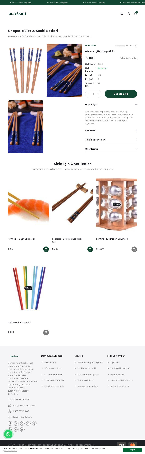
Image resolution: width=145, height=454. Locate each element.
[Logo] (17, 13)
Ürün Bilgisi (91, 104)
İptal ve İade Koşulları (88, 374)
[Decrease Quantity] (87, 94)
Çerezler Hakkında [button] (10, 451)
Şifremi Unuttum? (120, 386)
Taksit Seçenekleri (95, 140)
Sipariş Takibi (117, 374)
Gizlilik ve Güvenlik (86, 368)
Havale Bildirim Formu (122, 380)
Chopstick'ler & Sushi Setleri (33, 31)
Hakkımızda (50, 362)
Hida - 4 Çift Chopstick (19, 322)
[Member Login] (128, 13)
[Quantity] (93, 94)
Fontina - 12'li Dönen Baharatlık (112, 239)
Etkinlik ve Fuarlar (53, 374)
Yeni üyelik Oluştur (120, 368)
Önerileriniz (91, 149)
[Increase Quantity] (98, 94)
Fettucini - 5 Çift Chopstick (21, 239)
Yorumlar (90, 130)
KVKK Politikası (85, 380)
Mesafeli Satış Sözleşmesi (90, 362)
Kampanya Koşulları (87, 386)
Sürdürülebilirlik (52, 368)
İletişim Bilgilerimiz (54, 386)
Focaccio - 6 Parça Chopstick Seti (66, 240)
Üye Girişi (115, 362)
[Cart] (135, 13)
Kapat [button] (132, 450)
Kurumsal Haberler (54, 380)
